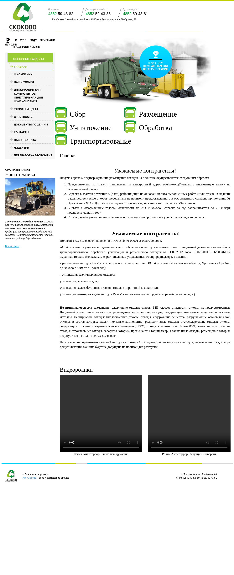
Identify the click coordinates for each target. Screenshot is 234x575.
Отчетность (23, 116)
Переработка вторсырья (33, 155)
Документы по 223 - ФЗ (31, 124)
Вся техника (12, 246)
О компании (23, 74)
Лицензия (21, 147)
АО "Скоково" (30, 478)
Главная (20, 66)
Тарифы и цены (26, 109)
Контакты (21, 132)
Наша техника (25, 139)
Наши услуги (24, 82)
